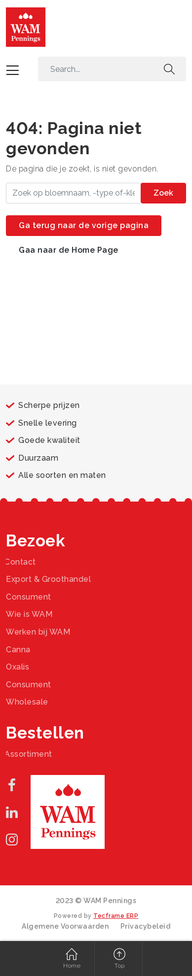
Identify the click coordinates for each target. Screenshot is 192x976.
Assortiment (28, 754)
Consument (28, 597)
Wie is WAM (29, 614)
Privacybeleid (145, 926)
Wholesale (27, 702)
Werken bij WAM (38, 632)
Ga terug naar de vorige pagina (84, 225)
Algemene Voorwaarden (65, 926)
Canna (18, 649)
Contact (20, 562)
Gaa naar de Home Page (68, 250)
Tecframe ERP (115, 915)
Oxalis (17, 667)
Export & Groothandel (48, 579)
